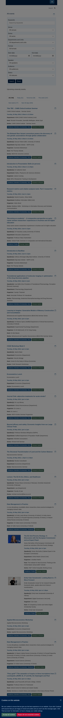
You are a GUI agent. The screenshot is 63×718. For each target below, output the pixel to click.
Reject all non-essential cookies (28, 714)
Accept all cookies (9, 714)
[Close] (60, 700)
